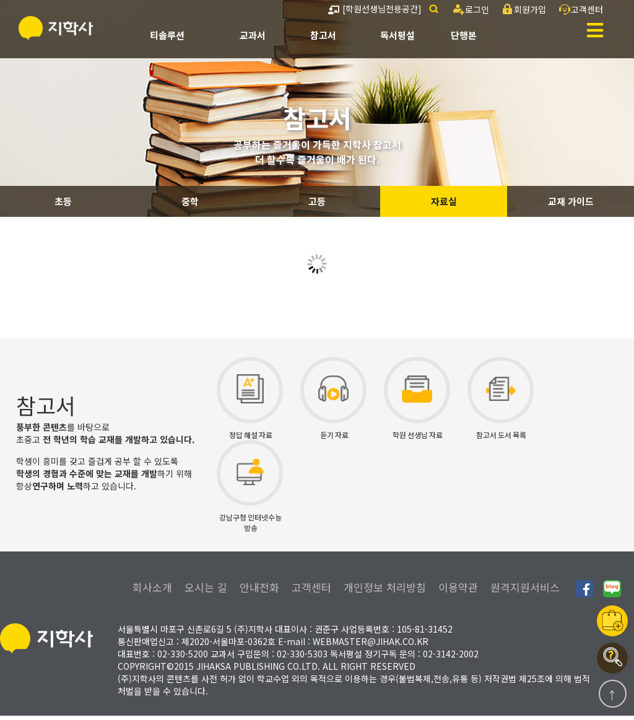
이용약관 (458, 591)
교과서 (253, 35)
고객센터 (311, 591)
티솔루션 (167, 35)
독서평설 (397, 35)
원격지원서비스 (525, 591)
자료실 (444, 201)
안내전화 (259, 591)
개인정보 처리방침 (385, 591)
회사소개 (152, 591)
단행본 (464, 35)
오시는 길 (206, 591)
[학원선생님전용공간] (375, 8)
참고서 (323, 35)
